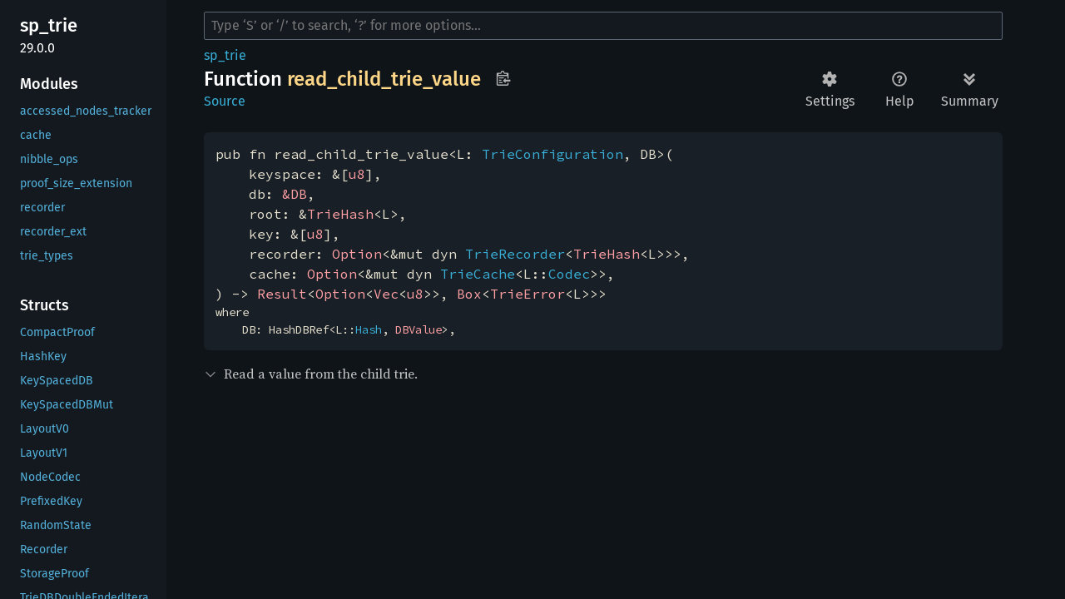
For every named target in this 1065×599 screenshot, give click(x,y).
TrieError (527, 293)
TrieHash (340, 213)
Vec (386, 293)
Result (282, 293)
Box (469, 293)
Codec (569, 273)
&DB (294, 194)
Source (224, 101)
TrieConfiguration (552, 154)
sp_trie (225, 55)
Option (357, 253)
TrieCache (477, 273)
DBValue (418, 329)
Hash (368, 329)
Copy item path (503, 78)
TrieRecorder (515, 253)
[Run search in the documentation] (603, 26)
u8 (357, 174)
